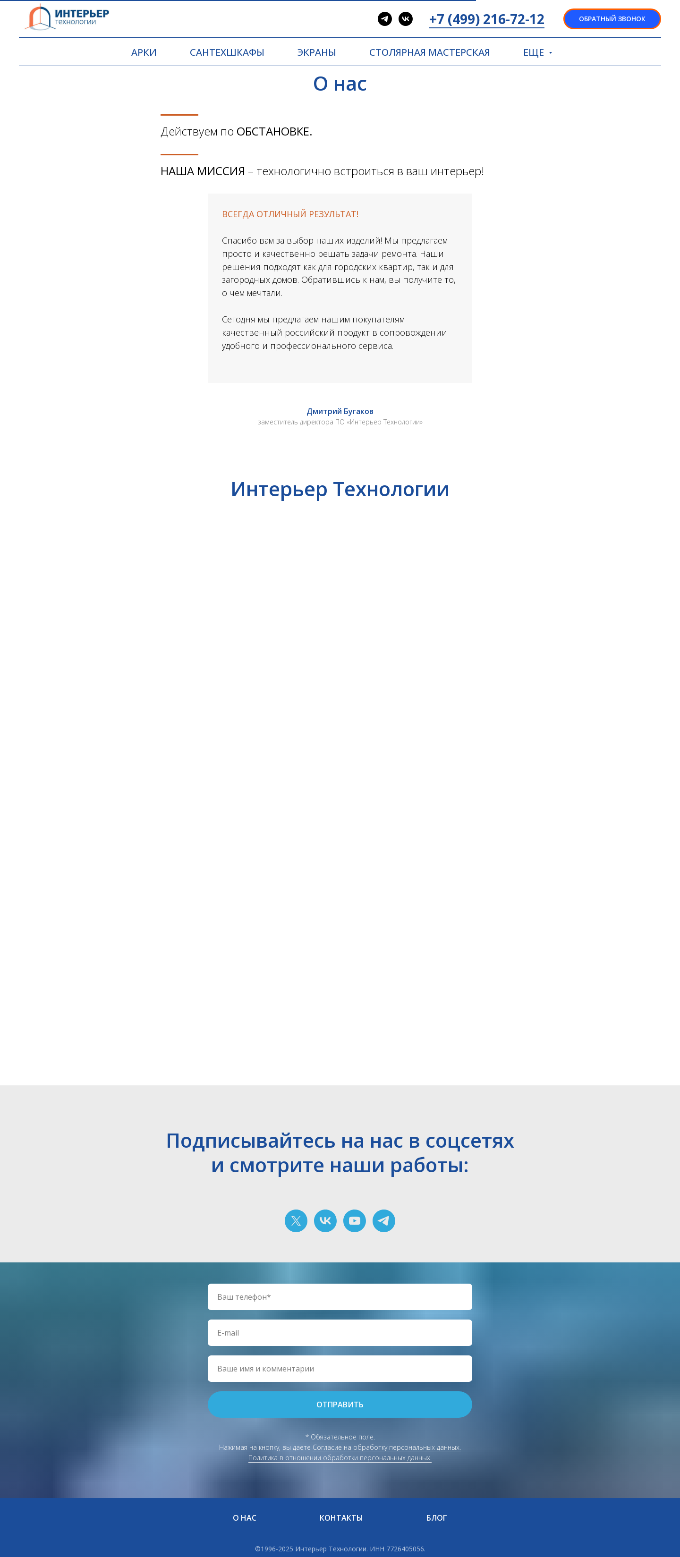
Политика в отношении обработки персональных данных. (340, 1457)
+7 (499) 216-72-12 (486, 19)
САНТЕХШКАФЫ (227, 52)
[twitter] (296, 1221)
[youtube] (354, 1221)
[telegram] (385, 19)
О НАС (244, 1518)
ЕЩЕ (534, 52)
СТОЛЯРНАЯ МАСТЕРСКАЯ (429, 52)
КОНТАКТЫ (341, 1518)
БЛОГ (436, 1518)
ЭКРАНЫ (317, 52)
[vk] (406, 19)
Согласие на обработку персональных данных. (387, 1447)
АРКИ (144, 52)
